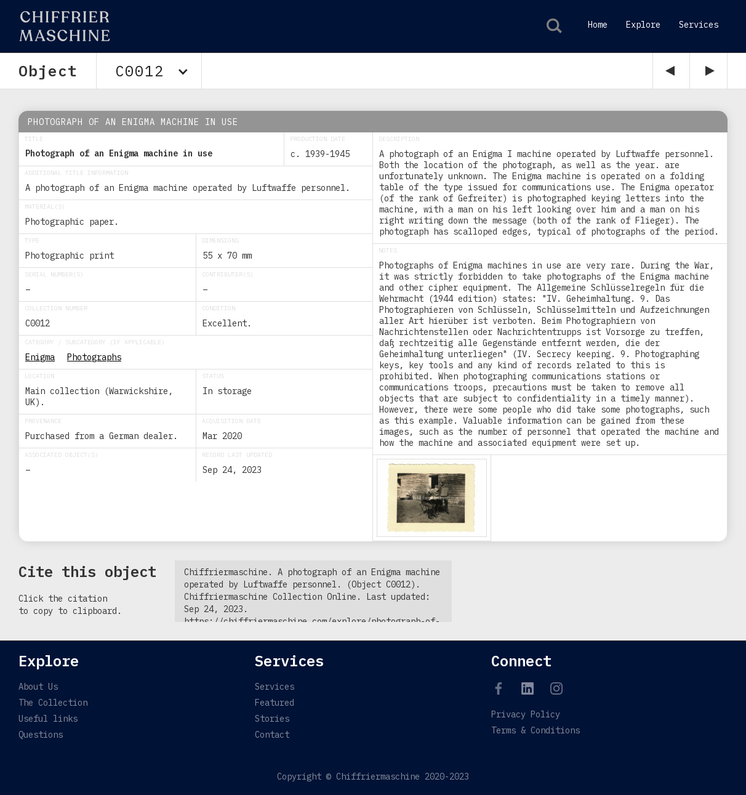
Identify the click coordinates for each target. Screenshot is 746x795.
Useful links (48, 718)
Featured (274, 702)
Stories (272, 718)
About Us (38, 686)
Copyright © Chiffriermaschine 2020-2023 (373, 776)
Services (698, 24)
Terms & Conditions (535, 730)
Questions (40, 734)
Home (598, 24)
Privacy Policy (525, 714)
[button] (149, 70)
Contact (272, 734)
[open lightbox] (432, 498)
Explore (643, 24)
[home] (57, 26)
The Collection (52, 702)
